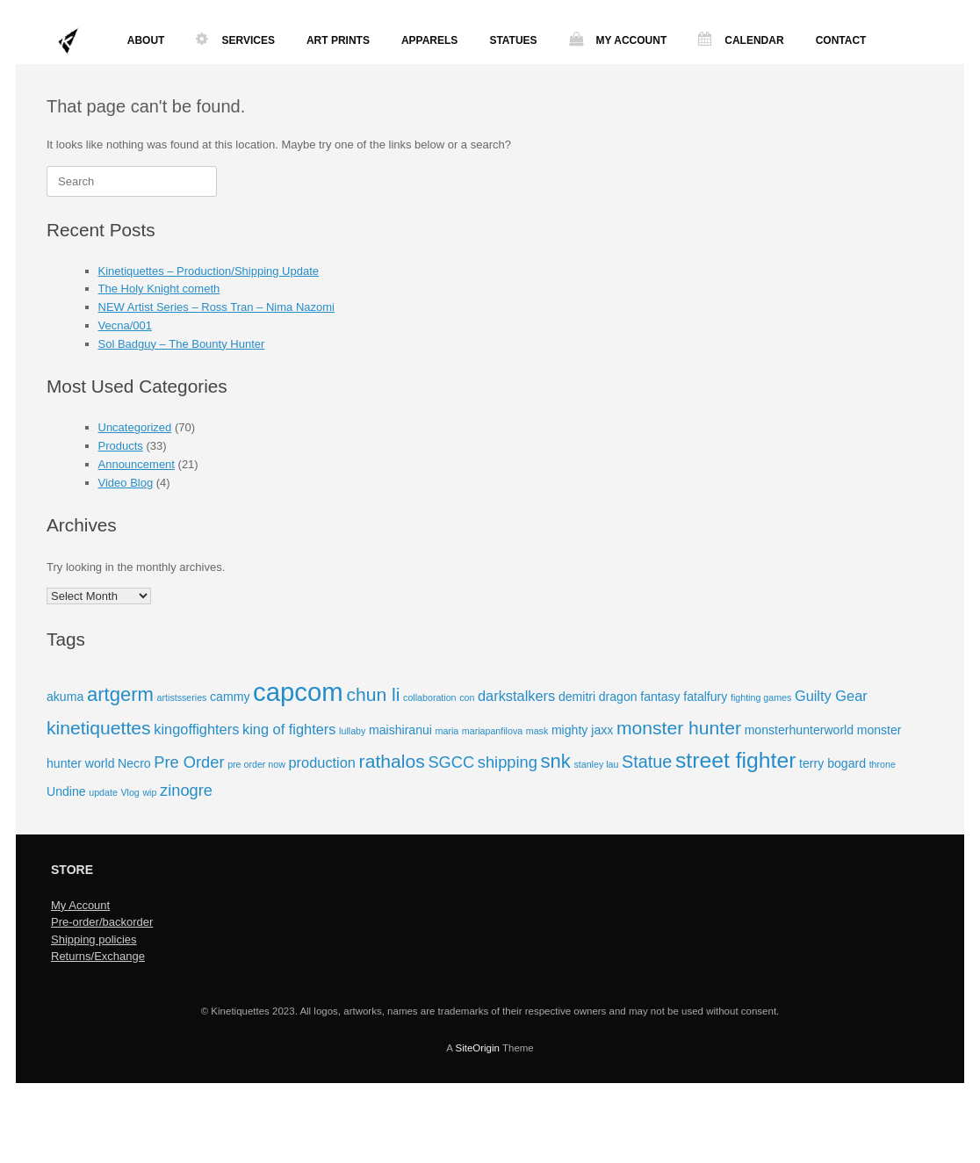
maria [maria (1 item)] (447, 731)
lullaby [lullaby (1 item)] (352, 731)
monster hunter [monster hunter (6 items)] (678, 728)
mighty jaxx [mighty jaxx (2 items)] (582, 730)
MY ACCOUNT (618, 40)
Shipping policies (94, 939)
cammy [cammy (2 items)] (229, 697)
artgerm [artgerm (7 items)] (120, 694)
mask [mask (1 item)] (537, 731)
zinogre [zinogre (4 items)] (186, 790)
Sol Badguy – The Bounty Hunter (181, 343)
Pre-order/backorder (102, 921)
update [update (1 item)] (103, 792)
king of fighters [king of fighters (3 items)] (289, 729)
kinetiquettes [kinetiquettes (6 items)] (99, 728)
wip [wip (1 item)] (149, 792)
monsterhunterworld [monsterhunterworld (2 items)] (799, 730)
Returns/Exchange (98, 956)
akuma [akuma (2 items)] (65, 697)
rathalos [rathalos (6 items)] (392, 761)
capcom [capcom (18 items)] (298, 691)
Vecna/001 (125, 325)
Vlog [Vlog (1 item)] (129, 792)
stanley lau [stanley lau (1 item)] (595, 764)
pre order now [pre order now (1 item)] (256, 764)
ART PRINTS (338, 40)
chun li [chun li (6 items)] (373, 694)
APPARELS (429, 40)
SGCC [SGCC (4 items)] (451, 762)
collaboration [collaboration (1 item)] (429, 697)
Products (120, 445)
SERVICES (235, 40)
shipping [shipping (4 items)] (507, 762)
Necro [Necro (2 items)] (134, 763)
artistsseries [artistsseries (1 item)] (182, 697)
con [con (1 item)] (466, 697)
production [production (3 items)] (322, 762)
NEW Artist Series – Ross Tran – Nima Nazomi (216, 307)
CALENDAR (740, 40)
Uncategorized (135, 427)
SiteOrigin (477, 1048)
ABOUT (146, 40)
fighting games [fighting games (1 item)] (761, 697)
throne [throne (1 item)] (882, 764)
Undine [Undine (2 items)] (66, 791)
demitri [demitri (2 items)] (576, 697)
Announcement (136, 464)
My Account (80, 905)
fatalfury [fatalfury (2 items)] (705, 697)
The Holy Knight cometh (159, 288)
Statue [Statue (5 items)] (647, 761)
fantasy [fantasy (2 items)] (660, 697)
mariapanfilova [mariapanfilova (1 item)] (492, 731)
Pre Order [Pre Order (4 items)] (189, 762)
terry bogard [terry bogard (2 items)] (832, 763)
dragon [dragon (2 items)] (618, 697)
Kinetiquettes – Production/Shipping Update (209, 271)
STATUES (513, 40)
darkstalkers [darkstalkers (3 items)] (516, 696)
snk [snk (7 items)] (555, 761)
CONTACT (841, 40)
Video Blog (126, 482)
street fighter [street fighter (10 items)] (735, 760)
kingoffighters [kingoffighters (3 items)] (196, 729)
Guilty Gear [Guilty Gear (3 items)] (831, 696)
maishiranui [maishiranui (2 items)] (400, 730)
